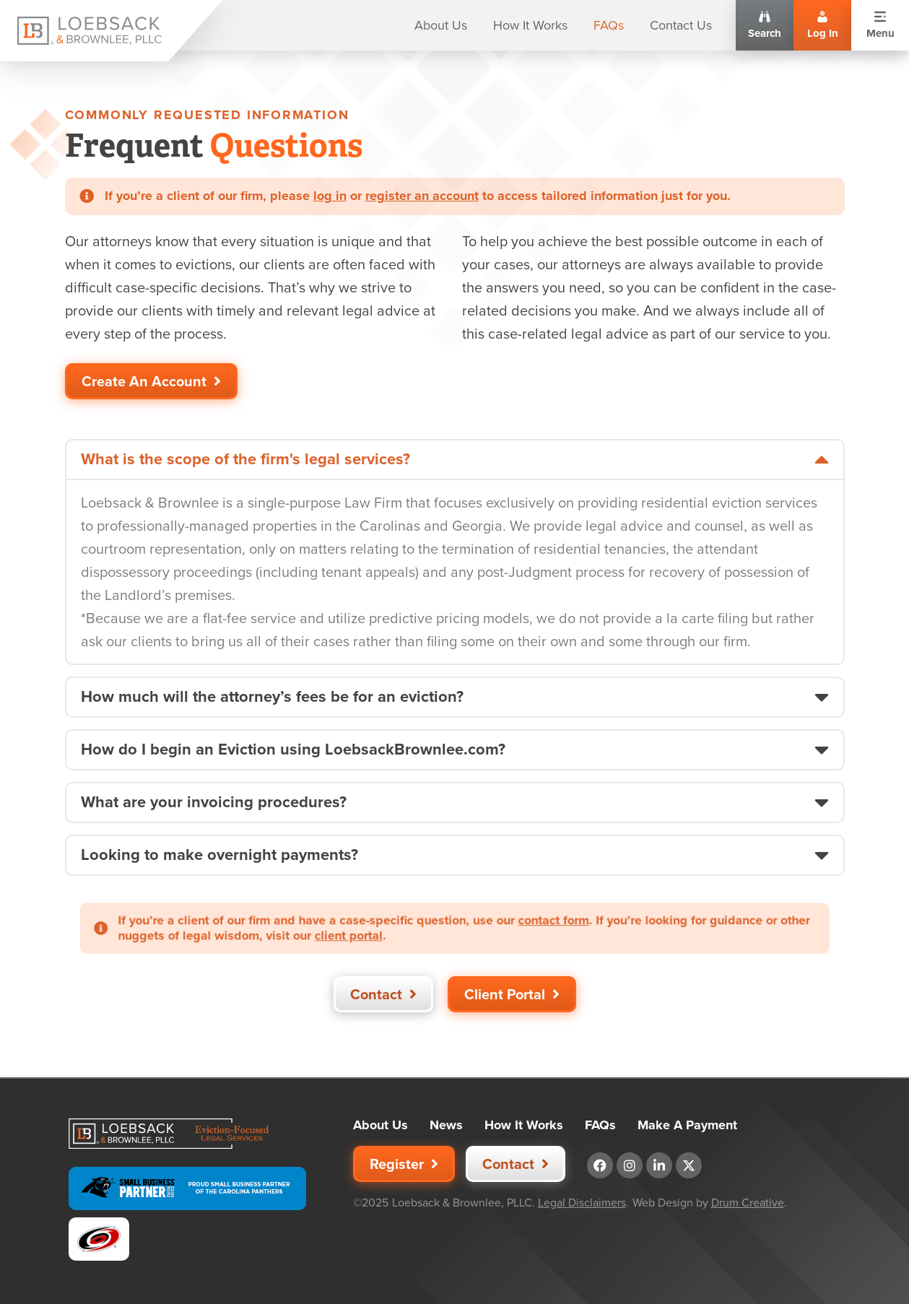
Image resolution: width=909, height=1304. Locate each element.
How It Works (530, 25)
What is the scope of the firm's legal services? (245, 459)
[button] (454, 459)
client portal (376, 932)
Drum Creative (747, 1202)
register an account (422, 195)
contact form (526, 922)
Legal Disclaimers (582, 1202)
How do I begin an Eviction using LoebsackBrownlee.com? (293, 749)
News (446, 1124)
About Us (440, 25)
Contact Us (681, 25)
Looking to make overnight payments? (219, 855)
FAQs (608, 25)
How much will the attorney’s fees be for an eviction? (272, 696)
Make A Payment (687, 1124)
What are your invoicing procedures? (214, 802)
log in (330, 195)
